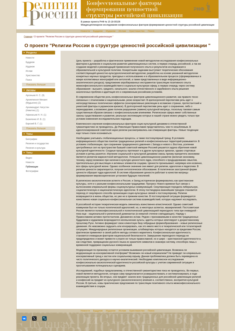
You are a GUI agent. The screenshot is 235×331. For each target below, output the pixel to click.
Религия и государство (37, 143)
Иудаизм (110, 31)
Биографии (31, 139)
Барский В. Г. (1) (34, 123)
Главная (28, 36)
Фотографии (32, 171)
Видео (29, 158)
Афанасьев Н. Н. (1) (36, 115)
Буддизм (98, 31)
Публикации (32, 166)
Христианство (137, 31)
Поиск (151, 31)
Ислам (122, 31)
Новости (85, 31)
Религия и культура (35, 148)
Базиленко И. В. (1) (35, 119)
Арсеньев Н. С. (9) (35, 95)
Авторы (30, 90)
